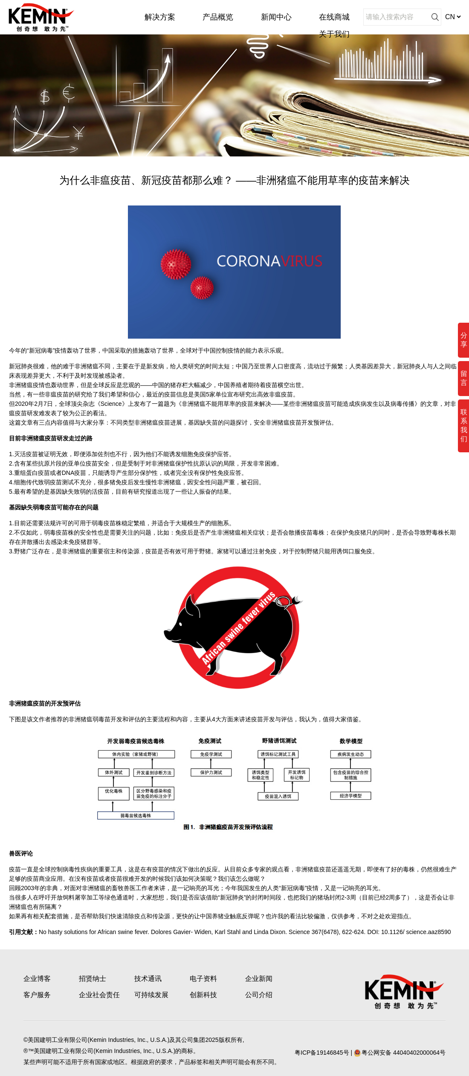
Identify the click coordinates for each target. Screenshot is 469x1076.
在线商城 (334, 17)
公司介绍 (258, 994)
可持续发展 (151, 994)
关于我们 (334, 34)
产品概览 (218, 17)
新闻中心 (276, 17)
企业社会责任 (99, 994)
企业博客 (37, 978)
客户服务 (37, 994)
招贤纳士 (92, 978)
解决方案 (160, 17)
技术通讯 (148, 978)
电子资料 (203, 978)
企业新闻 (258, 978)
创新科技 (203, 994)
